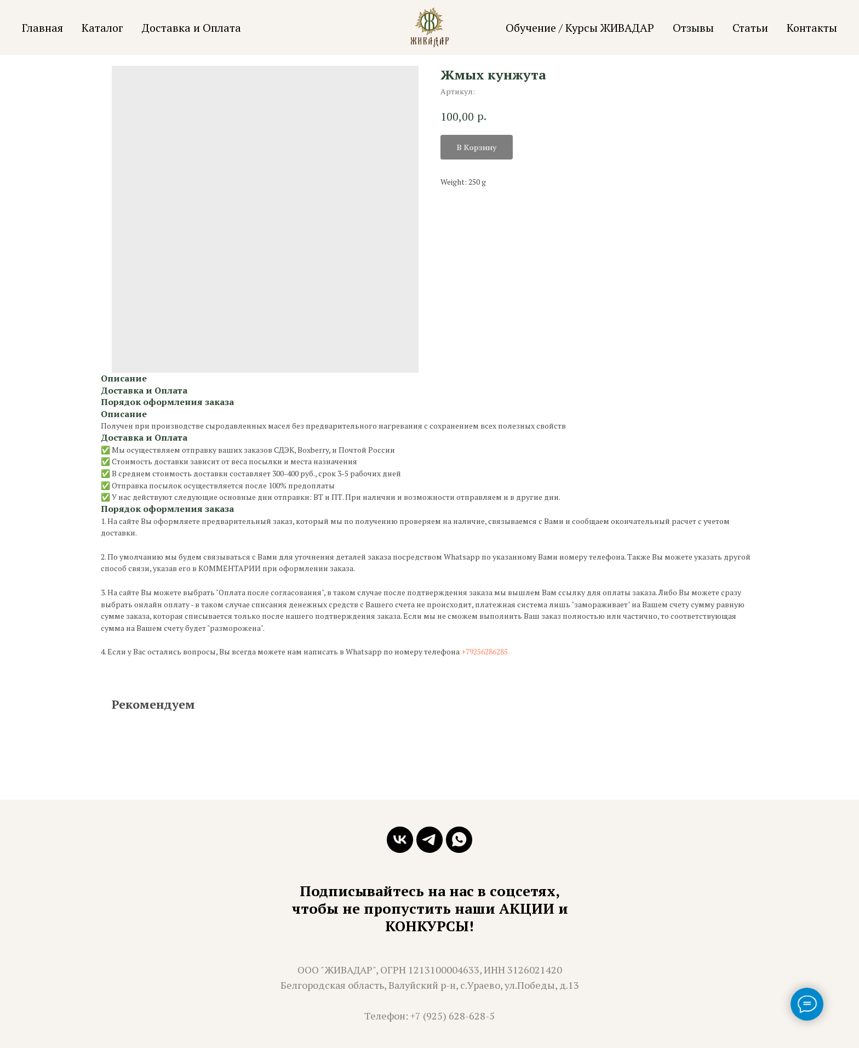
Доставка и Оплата (191, 27)
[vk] (400, 840)
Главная (42, 27)
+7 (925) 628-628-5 (452, 1015)
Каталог (102, 27)
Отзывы (693, 27)
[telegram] (429, 840)
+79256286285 (484, 651)
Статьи (750, 27)
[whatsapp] (459, 840)
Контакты (812, 27)
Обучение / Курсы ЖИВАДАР (580, 27)
